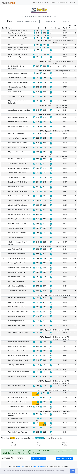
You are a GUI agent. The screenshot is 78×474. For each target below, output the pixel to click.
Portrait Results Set (38, 458)
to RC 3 (65, 21)
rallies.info (20, 466)
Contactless (72, 2)
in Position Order (50, 21)
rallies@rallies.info (39, 466)
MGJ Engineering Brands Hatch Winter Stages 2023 (38, 16)
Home (35, 2)
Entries (53, 2)
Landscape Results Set (64, 458)
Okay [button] (72, 470)
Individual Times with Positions (27, 21)
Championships (62, 2)
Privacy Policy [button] (59, 470)
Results (46, 2)
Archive (40, 2)
